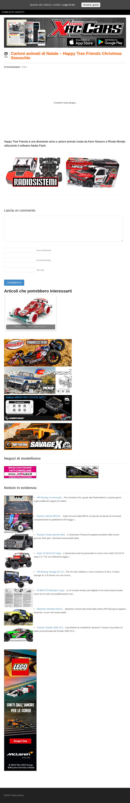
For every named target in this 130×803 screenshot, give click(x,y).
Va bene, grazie (91, 5)
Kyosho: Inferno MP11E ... (49, 516)
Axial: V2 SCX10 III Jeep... (50, 553)
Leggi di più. (68, 4)
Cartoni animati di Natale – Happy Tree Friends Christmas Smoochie (66, 55)
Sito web (40, 270)
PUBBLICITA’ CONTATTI (13, 12)
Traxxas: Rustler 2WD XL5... (50, 627)
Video (24, 67)
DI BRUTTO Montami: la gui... (51, 590)
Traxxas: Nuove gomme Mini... (52, 534)
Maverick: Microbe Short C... (50, 609)
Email (44, 260)
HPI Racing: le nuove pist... (50, 497)
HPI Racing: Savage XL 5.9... (51, 572)
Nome (44, 250)
